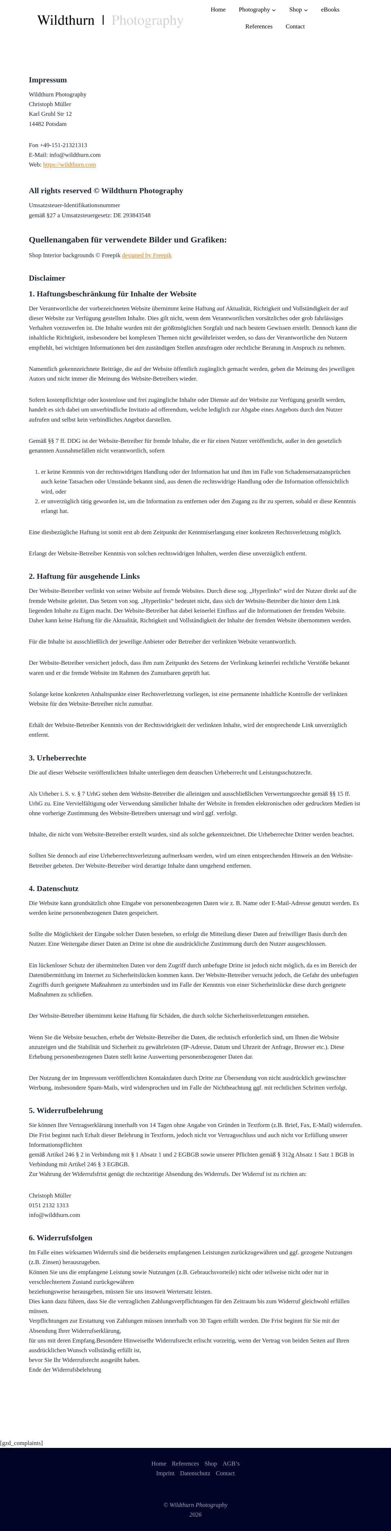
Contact (295, 26)
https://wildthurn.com (69, 164)
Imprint (165, 1473)
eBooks (330, 9)
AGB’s (231, 1463)
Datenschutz (195, 1473)
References (259, 26)
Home (218, 9)
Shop (211, 1463)
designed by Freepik (147, 255)
